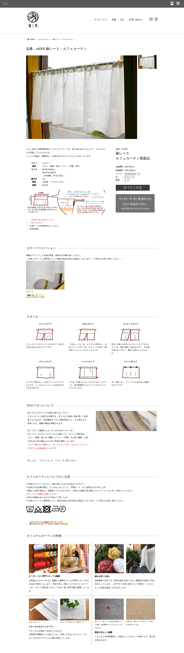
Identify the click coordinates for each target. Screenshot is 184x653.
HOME (32, 39)
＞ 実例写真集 (32, 229)
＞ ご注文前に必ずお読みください (40, 220)
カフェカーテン (44, 39)
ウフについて (100, 19)
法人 (122, 19)
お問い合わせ (135, 19)
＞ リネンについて (34, 223)
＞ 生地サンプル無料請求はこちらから (42, 226)
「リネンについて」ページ (49, 460)
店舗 (114, 19)
